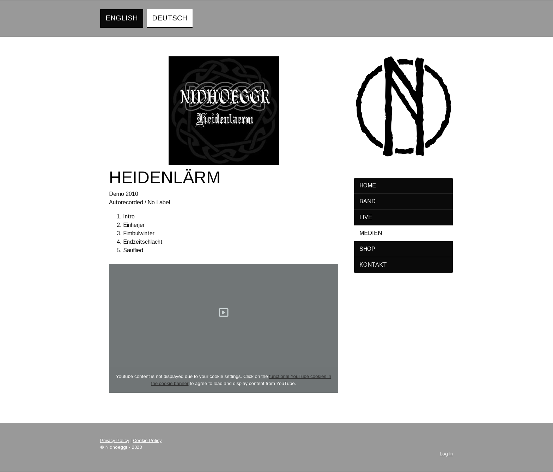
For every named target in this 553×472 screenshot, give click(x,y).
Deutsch (169, 18)
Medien (370, 233)
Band (367, 201)
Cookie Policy (147, 440)
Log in (446, 454)
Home (367, 185)
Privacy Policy (114, 440)
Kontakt (373, 265)
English (121, 18)
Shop (367, 249)
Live (365, 217)
